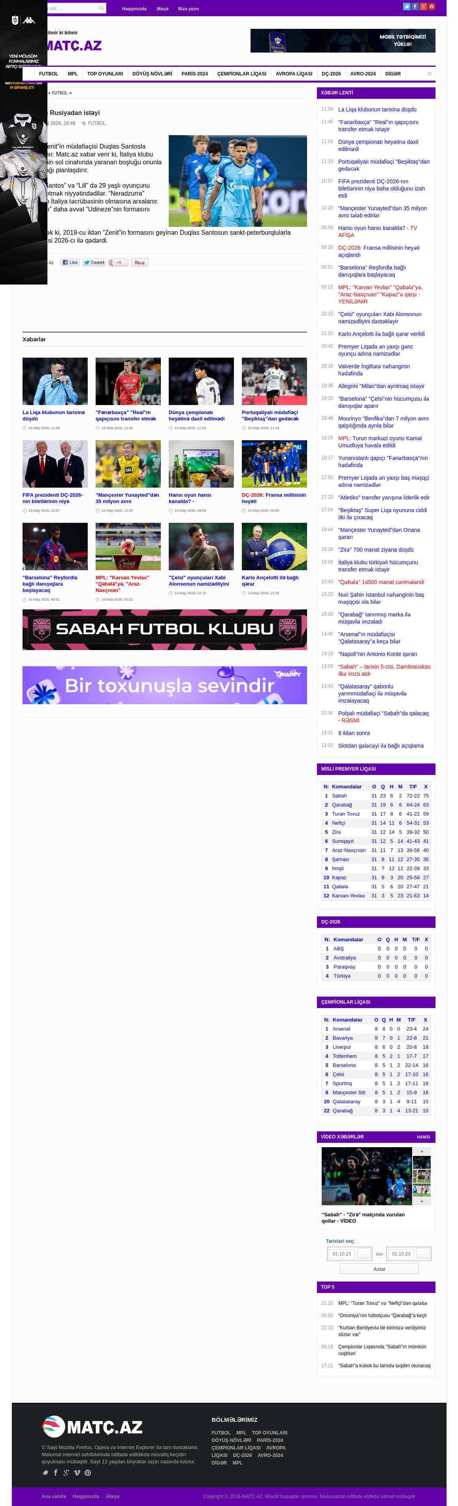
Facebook (415, 6)
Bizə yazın (188, 8)
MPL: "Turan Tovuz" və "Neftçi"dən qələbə (382, 1303)
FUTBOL (48, 74)
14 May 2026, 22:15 (190, 593)
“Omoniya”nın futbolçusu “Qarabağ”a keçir (382, 1315)
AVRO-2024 (363, 74)
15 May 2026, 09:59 (190, 511)
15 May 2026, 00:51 (44, 599)
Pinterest (431, 6)
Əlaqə (162, 8)
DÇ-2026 (331, 74)
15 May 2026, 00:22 (117, 599)
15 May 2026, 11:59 (44, 428)
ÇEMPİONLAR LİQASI (241, 74)
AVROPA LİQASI (294, 74)
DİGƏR (393, 74)
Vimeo (77, 1472)
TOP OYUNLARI (105, 74)
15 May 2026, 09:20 (263, 511)
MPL (73, 74)
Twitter (407, 6)
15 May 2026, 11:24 (190, 428)
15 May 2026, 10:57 (44, 511)
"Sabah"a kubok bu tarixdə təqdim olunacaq (384, 1365)
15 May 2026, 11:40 (117, 428)
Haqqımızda (134, 8)
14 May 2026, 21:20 (263, 593)
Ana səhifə (54, 1496)
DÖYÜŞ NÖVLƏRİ (152, 74)
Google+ (423, 6)
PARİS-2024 (195, 74)
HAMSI (423, 1137)
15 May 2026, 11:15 (263, 428)
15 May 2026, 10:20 (117, 511)
